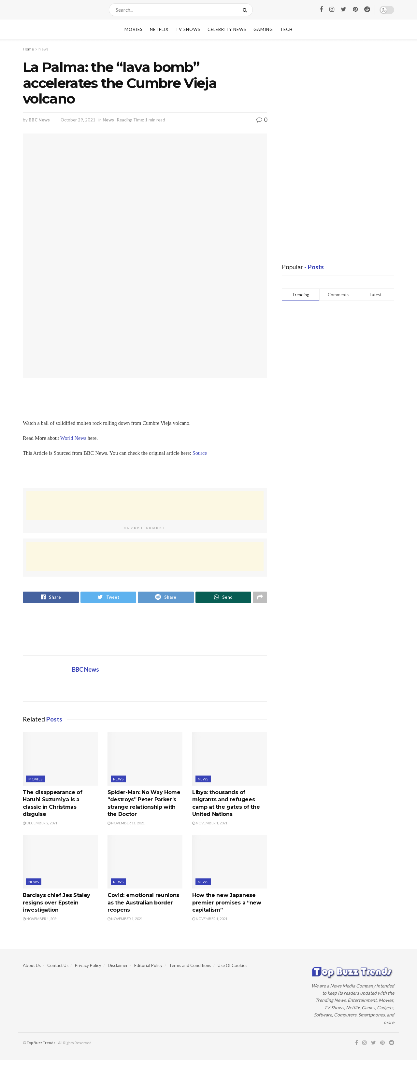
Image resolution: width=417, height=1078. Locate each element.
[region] (75, 472)
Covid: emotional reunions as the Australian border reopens (143, 903)
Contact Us (57, 966)
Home (28, 49)
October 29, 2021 (78, 119)
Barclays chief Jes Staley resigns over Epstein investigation (56, 903)
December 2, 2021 (40, 824)
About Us (32, 966)
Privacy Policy (88, 966)
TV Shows (188, 29)
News (43, 49)
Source (200, 453)
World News (73, 438)
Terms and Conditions (190, 966)
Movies (133, 29)
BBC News (39, 119)
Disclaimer (118, 966)
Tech (286, 29)
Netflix (159, 29)
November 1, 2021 (209, 824)
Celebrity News (227, 29)
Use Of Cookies (232, 966)
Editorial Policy (148, 966)
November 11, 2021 (126, 824)
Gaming (263, 29)
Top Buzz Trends (41, 1043)
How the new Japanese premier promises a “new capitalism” (226, 903)
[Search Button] (246, 9)
